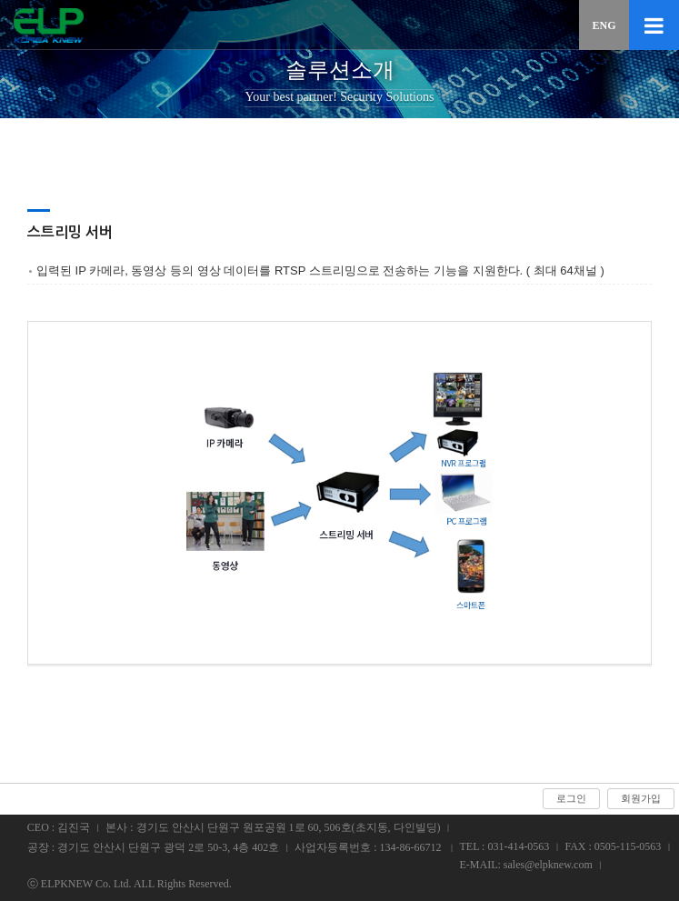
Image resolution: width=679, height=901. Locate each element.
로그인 (571, 798)
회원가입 (641, 798)
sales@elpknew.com (548, 864)
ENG (603, 25)
